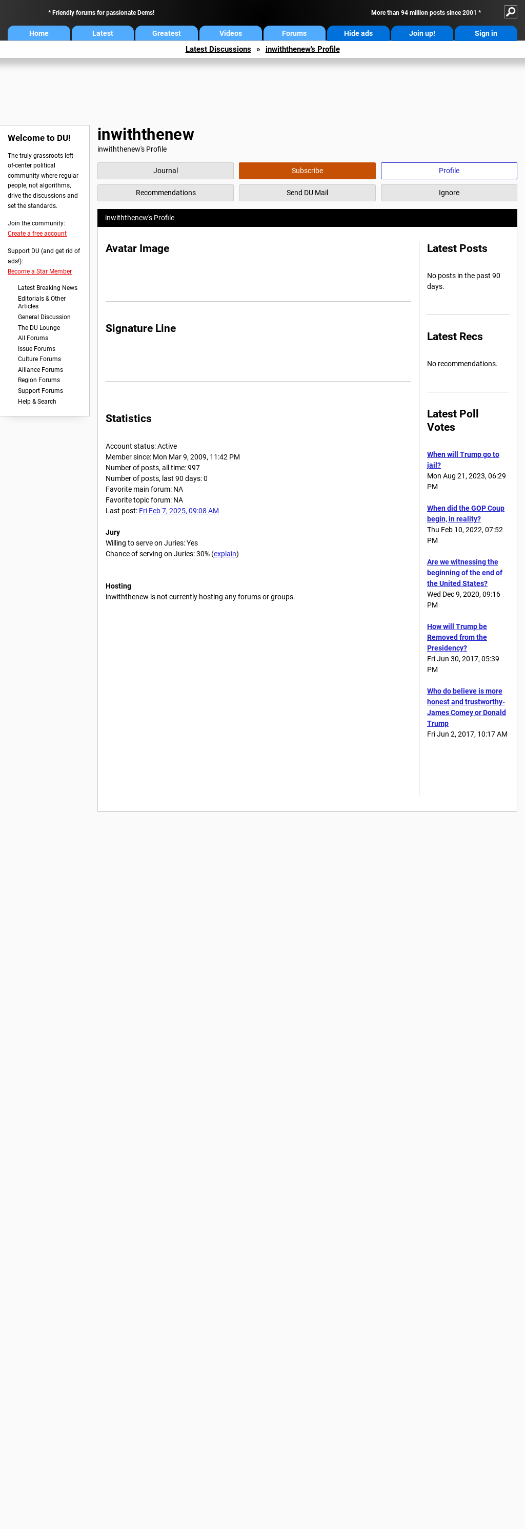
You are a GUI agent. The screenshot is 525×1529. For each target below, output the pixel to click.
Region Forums (39, 380)
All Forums (33, 338)
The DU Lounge (39, 327)
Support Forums (40, 390)
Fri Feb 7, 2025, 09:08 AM (179, 511)
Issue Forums (36, 348)
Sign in (486, 33)
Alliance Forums (40, 369)
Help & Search (37, 401)
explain (225, 554)
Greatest (166, 33)
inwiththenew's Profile (303, 49)
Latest (102, 33)
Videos (230, 33)
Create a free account (37, 233)
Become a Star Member (40, 271)
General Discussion (44, 317)
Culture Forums (39, 359)
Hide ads (358, 33)
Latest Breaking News (47, 287)
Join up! (422, 33)
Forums (294, 33)
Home (39, 33)
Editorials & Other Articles (42, 302)
